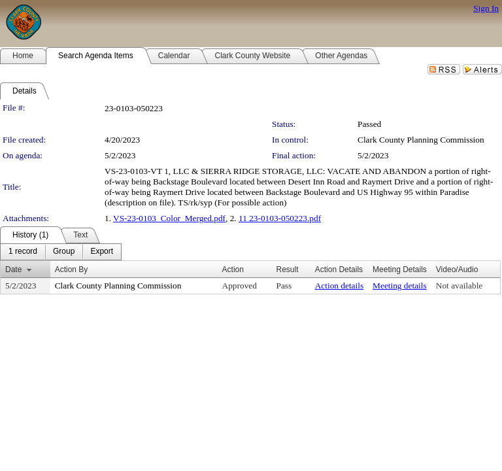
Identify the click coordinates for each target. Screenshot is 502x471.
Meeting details (400, 285)
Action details (339, 285)
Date (13, 269)
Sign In (486, 8)
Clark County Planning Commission (421, 140)
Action (233, 269)
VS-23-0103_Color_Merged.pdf (169, 218)
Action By (71, 269)
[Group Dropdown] (63, 252)
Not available (459, 285)
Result (287, 269)
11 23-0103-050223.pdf (280, 218)
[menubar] (61, 251)
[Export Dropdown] (101, 252)
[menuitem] (23, 252)
